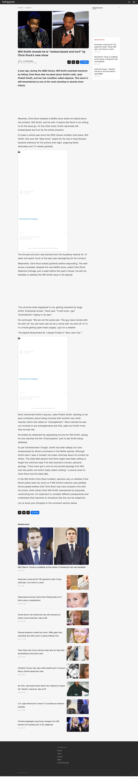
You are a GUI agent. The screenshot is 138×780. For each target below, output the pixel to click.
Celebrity (28, 7)
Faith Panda (29, 61)
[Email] (73, 62)
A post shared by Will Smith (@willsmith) (43, 408)
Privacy (59, 754)
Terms (59, 757)
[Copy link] (69, 62)
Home (20, 7)
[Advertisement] (53, 102)
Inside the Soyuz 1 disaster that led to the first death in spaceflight (104, 72)
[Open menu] (134, 2)
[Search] (129, 2)
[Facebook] (84, 62)
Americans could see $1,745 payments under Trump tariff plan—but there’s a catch (105, 47)
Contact (59, 760)
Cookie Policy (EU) (63, 766)
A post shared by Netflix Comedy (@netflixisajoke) (43, 248)
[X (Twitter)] (77, 62)
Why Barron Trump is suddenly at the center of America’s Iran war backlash (106, 59)
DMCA (59, 763)
